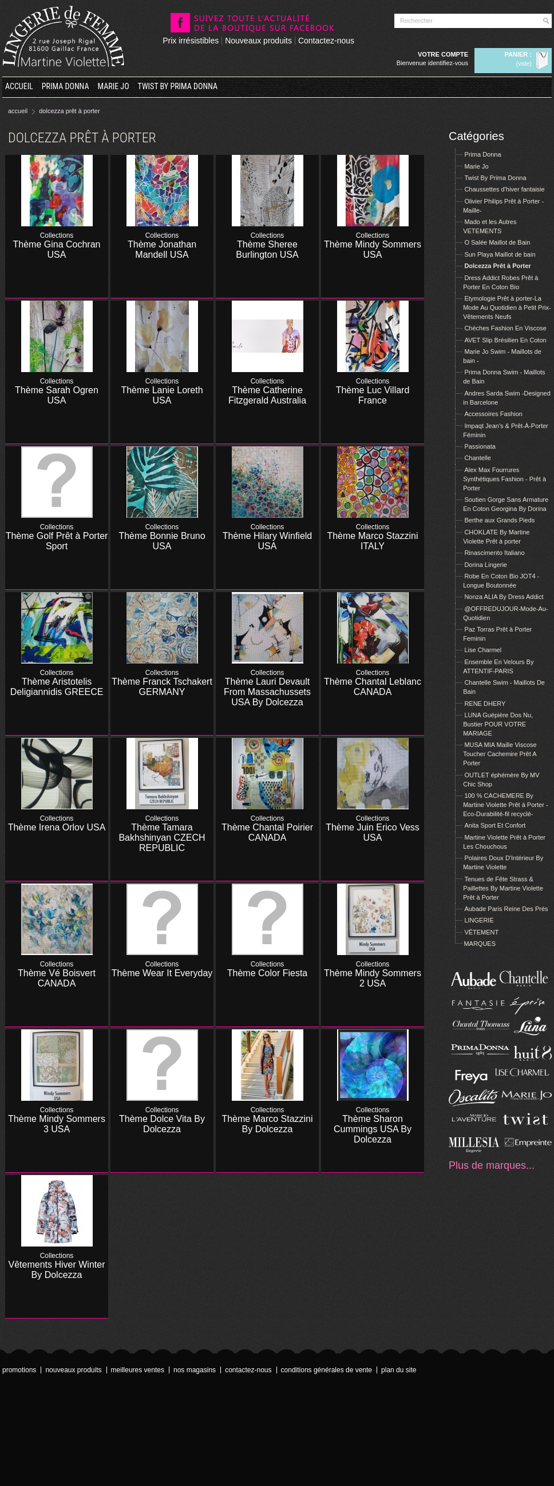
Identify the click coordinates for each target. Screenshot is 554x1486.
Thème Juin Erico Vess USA (373, 832)
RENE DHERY (484, 703)
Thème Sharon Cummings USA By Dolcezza (372, 1129)
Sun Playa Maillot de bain (499, 254)
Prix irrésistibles (191, 41)
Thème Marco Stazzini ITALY (372, 541)
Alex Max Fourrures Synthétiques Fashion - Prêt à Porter (504, 479)
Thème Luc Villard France (373, 395)
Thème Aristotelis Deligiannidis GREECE (57, 687)
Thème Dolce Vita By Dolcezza (162, 1124)
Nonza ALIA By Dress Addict (503, 596)
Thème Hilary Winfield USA (267, 541)
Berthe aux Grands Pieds (499, 520)
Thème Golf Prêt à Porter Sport (57, 541)
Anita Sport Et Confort (494, 825)
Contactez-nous (326, 41)
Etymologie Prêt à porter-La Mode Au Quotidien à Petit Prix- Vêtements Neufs (507, 307)
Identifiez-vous (448, 62)
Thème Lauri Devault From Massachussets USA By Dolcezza (267, 692)
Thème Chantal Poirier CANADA (267, 832)
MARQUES (480, 943)
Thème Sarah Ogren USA (56, 395)
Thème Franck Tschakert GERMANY (162, 687)
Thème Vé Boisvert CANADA (57, 978)
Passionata (479, 446)
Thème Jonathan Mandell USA (162, 249)
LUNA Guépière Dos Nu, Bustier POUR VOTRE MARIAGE (498, 724)
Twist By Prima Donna (178, 86)
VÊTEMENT (481, 932)
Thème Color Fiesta (267, 973)
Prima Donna (65, 86)
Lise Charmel (482, 649)
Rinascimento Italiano (494, 552)
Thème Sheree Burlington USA (267, 249)
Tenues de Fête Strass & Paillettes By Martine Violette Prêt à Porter (503, 888)
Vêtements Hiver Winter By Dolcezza (57, 1270)
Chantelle (477, 457)
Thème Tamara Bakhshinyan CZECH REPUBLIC (161, 837)
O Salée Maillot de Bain (497, 242)
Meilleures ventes (137, 1370)
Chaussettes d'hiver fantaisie (504, 189)
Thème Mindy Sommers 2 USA (372, 978)
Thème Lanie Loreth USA (162, 395)
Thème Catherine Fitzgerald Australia (267, 395)
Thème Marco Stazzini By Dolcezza (266, 1124)
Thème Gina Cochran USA (57, 249)
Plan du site (398, 1370)
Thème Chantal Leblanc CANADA (372, 687)
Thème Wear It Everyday (162, 973)
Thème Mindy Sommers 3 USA (56, 1124)
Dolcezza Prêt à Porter (497, 265)
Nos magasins (194, 1370)
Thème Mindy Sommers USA (372, 249)
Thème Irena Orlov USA (57, 827)
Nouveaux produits (258, 41)
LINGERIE (478, 920)
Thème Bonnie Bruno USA (161, 541)
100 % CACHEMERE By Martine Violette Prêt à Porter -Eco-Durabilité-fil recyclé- (505, 804)
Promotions (19, 1370)
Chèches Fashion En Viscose (505, 328)
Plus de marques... (492, 1165)
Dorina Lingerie (485, 564)
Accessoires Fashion (493, 413)
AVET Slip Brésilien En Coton (505, 340)
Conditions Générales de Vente (326, 1370)
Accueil (19, 86)
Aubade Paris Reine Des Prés (506, 908)
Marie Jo (113, 86)
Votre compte (443, 54)
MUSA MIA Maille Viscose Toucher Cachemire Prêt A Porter (500, 753)
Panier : (518, 54)
